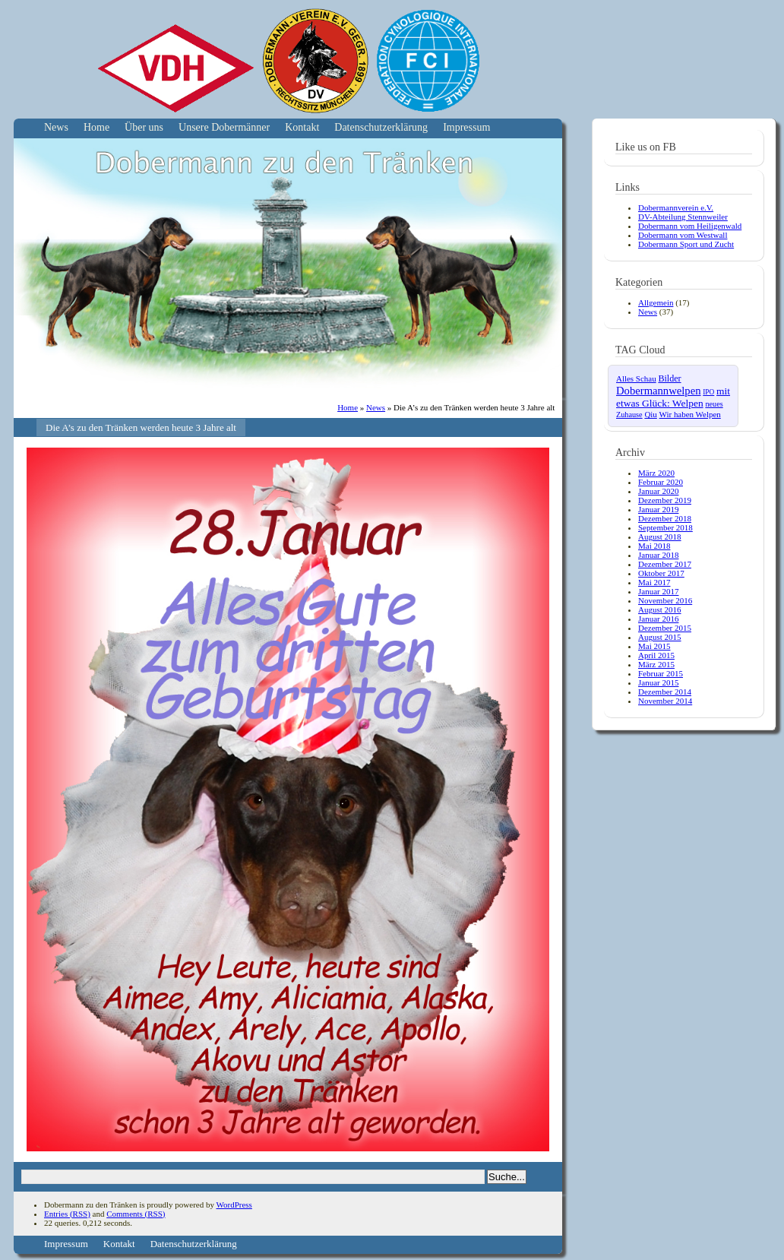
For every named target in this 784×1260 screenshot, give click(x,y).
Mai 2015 (654, 646)
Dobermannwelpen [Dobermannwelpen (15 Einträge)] (658, 391)
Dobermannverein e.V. (675, 207)
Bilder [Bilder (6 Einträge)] (669, 378)
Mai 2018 (654, 545)
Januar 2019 (658, 509)
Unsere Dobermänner (224, 127)
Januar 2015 (658, 682)
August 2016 (659, 609)
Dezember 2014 (664, 691)
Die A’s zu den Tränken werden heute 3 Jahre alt (141, 427)
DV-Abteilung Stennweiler (683, 216)
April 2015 (656, 655)
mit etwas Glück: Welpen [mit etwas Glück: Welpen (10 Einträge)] (673, 397)
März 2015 (656, 664)
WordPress (233, 1204)
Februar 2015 (660, 673)
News (56, 127)
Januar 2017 (658, 591)
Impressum (466, 127)
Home (96, 127)
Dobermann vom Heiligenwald (689, 225)
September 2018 (665, 527)
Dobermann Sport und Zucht (686, 244)
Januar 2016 (658, 618)
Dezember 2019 (664, 500)
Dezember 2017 (664, 563)
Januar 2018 (658, 554)
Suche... (506, 1176)
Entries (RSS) (67, 1213)
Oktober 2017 (661, 573)
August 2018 (659, 536)
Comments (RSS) (135, 1213)
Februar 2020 (660, 481)
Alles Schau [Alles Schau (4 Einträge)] (636, 378)
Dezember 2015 (664, 627)
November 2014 (665, 700)
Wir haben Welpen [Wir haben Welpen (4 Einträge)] (690, 414)
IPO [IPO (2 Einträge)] (708, 392)
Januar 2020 (658, 490)
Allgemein (655, 302)
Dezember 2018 (664, 518)
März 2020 (656, 472)
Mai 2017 (654, 582)
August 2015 (659, 636)
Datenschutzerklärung (381, 127)
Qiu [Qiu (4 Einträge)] (650, 414)
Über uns (144, 127)
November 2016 (665, 600)
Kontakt (302, 127)
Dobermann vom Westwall (682, 234)
